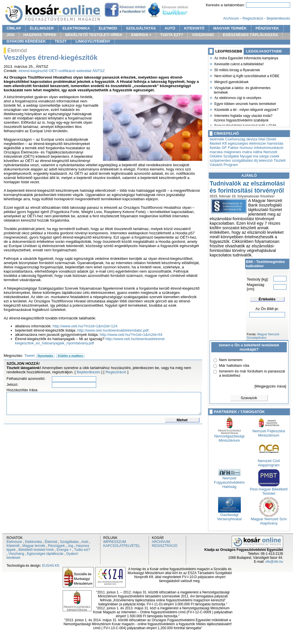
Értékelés (267, 299)
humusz (246, 148)
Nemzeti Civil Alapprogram (269, 461)
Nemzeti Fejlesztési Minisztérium (268, 431)
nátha (257, 152)
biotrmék (217, 139)
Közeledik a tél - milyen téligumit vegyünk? (246, 109)
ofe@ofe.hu (274, 562)
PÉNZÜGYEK (267, 28)
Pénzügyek (56, 546)
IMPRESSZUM (114, 542)
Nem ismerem (231, 360)
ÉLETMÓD (108, 28)
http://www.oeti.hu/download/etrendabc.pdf (112, 330)
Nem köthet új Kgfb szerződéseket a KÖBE (246, 75)
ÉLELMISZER (42, 28)
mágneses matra (238, 152)
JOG (10, 35)
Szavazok (249, 398)
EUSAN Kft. (51, 566)
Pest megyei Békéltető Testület (269, 490)
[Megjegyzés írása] (270, 386)
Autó (84, 542)
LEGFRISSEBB (228, 51)
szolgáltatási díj (245, 160)
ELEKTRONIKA (76, 28)
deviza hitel (255, 139)
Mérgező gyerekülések (231, 81)
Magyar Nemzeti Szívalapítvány (263, 335)
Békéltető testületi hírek (36, 550)
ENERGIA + (141, 35)
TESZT (61, 41)
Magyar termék (33, 546)
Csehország (235, 139)
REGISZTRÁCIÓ (164, 546)
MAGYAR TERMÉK (230, 28)
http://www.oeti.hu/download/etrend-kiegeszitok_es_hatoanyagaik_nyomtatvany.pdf (90, 341)
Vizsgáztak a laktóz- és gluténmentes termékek (242, 89)
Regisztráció (253, 18)
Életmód (51, 542)
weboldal (83, 71)
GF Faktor (230, 148)
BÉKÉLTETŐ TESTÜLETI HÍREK (93, 35)
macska (216, 152)
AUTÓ (170, 28)
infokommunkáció (268, 148)
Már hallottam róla (234, 365)
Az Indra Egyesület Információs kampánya (246, 57)
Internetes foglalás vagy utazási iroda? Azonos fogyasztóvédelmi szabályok (243, 117)
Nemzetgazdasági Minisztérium (229, 437)
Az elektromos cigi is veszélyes (237, 97)
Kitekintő (13, 546)
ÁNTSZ (98, 71)
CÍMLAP (14, 28)
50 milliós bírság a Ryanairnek (237, 69)
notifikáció (66, 71)
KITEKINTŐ (194, 28)
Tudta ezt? (82, 550)
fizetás (215, 148)
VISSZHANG (203, 35)
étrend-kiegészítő (33, 71)
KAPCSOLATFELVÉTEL (121, 546)
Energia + (64, 550)
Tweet (29, 355)
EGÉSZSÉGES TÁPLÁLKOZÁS (250, 35)
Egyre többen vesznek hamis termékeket (245, 103)
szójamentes (220, 160)
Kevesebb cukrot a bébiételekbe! (239, 63)
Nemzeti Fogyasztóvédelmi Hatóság (229, 481)
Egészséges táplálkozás (45, 554)
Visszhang (16, 554)
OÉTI (53, 71)
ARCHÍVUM (161, 542)
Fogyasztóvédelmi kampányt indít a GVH (245, 125)
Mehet (182, 420)
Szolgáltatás (69, 542)
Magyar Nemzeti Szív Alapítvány (269, 519)
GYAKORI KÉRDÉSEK (26, 41)
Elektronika (33, 542)
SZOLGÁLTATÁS (141, 28)
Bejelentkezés (278, 18)
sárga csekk (269, 156)
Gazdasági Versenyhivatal (229, 515)
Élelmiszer (14, 542)
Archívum (231, 18)
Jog (70, 546)
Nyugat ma (249, 156)
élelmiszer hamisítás (266, 143)
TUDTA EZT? (171, 35)
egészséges (238, 143)
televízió (266, 160)
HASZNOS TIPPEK (39, 35)
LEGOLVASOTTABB (264, 51)
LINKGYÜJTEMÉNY (92, 41)
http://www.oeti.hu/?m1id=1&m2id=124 (85, 326)
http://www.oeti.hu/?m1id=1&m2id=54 (131, 334)
